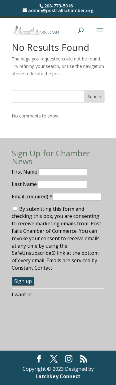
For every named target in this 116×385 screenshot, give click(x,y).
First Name (25, 171)
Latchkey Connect (58, 376)
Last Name (25, 184)
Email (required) (32, 196)
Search (94, 97)
